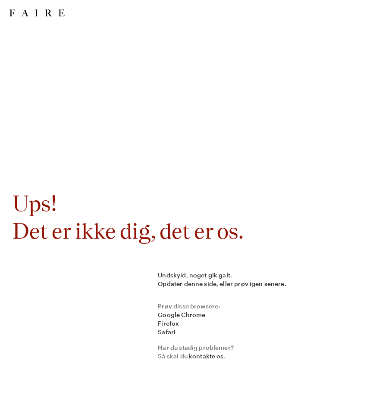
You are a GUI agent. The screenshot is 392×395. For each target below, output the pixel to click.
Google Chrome (181, 314)
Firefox (168, 323)
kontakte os (206, 356)
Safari (167, 332)
